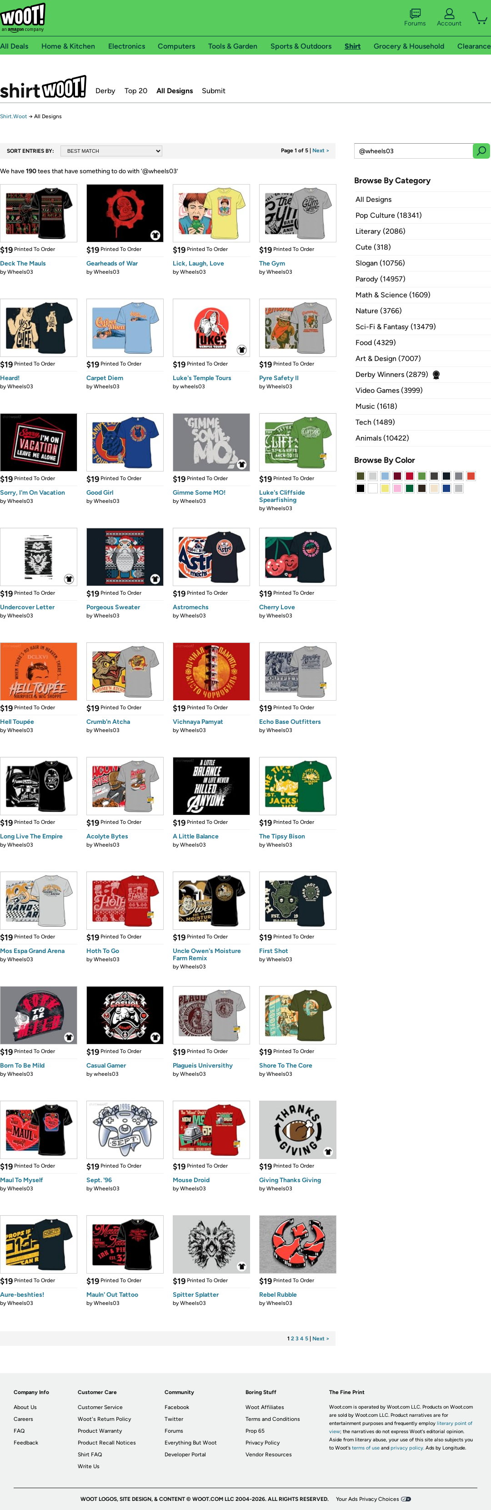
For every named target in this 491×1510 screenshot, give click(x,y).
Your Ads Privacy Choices (367, 1499)
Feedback (26, 1443)
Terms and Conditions (273, 1419)
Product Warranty (100, 1431)
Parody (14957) (381, 279)
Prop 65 (255, 1431)
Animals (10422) (382, 438)
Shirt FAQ (90, 1454)
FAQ (19, 1431)
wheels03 (192, 386)
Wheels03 (20, 272)
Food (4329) (376, 342)
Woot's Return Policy (104, 1419)
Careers (23, 1419)
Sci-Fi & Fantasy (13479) (396, 326)
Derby (105, 90)
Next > (321, 150)
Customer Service (100, 1407)
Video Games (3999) (389, 390)
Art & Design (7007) (388, 358)
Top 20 (136, 90)
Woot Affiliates (265, 1407)
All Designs (174, 90)
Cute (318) (373, 247)
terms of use (366, 1448)
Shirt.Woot (43, 86)
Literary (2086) (381, 231)
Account (449, 17)
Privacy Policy (263, 1443)
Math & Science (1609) (393, 295)
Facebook (177, 1407)
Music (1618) (376, 406)
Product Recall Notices (107, 1443)
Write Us (89, 1466)
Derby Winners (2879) (392, 374)
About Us (25, 1407)
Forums (415, 17)
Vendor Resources (269, 1454)
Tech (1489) (375, 422)
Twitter (174, 1419)
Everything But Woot (191, 1443)
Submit (213, 90)
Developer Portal (185, 1454)
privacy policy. (407, 1448)
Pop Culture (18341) (389, 215)
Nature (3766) (379, 310)
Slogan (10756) (380, 263)
